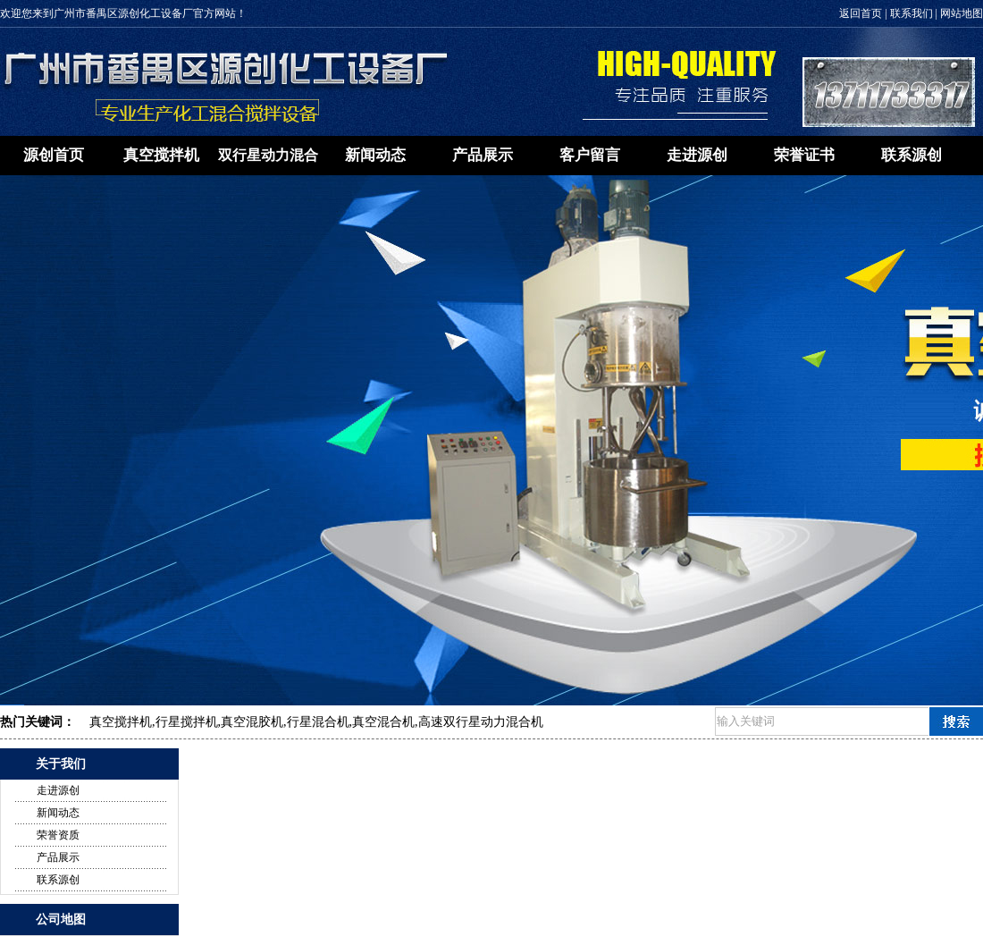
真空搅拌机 (161, 155)
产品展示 (482, 155)
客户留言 (589, 155)
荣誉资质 (58, 835)
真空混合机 (383, 722)
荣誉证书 (804, 155)
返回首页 (860, 13)
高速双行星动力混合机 (480, 722)
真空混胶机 (252, 722)
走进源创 (697, 155)
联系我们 (911, 13)
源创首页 (53, 155)
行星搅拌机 (186, 722)
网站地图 (961, 13)
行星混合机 (318, 722)
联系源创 (911, 155)
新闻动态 (375, 155)
